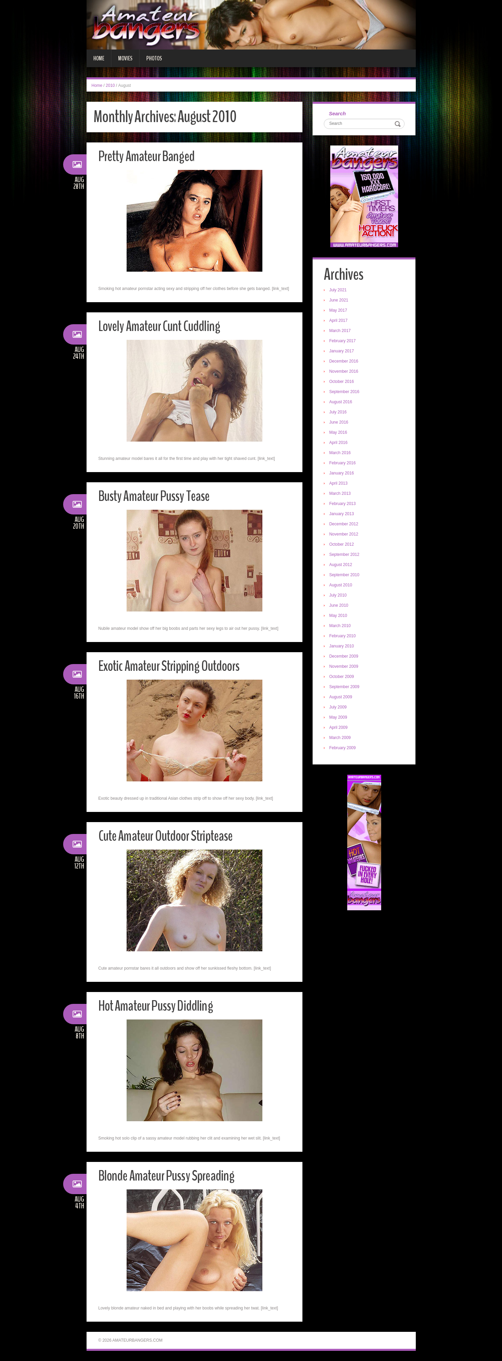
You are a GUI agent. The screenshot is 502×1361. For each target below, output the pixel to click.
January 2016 (342, 473)
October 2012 (342, 545)
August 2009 (341, 697)
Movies (125, 58)
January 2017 (342, 351)
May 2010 (339, 616)
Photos (154, 58)
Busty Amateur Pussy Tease (156, 496)
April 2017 (339, 321)
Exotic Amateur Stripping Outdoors (172, 666)
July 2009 (338, 707)
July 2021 (338, 290)
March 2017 (340, 331)
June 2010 (339, 606)
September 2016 (345, 392)
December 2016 (344, 361)
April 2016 (339, 443)
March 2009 (340, 738)
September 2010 (345, 575)
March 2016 (340, 453)
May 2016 (339, 433)
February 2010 (343, 636)
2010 (110, 85)
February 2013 (343, 504)
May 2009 (339, 718)
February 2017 (343, 341)
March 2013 (340, 494)
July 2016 (338, 412)
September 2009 (345, 687)
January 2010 (342, 646)
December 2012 (344, 524)
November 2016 (344, 372)
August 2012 (341, 565)
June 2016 (339, 423)
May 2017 (339, 311)
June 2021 (339, 300)
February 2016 (343, 463)
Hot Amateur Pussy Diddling (158, 1005)
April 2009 (339, 728)
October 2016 (342, 382)
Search (338, 114)
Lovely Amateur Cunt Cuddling (161, 326)
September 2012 (345, 555)
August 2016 (341, 402)
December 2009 (344, 657)
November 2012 (344, 534)
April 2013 (339, 484)
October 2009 (342, 677)
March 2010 (340, 626)
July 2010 (338, 596)
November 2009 (344, 667)
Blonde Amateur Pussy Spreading (169, 1175)
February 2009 (343, 748)
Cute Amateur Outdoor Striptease (169, 835)
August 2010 (341, 585)
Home (98, 58)
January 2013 (342, 514)
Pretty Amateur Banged (148, 156)
